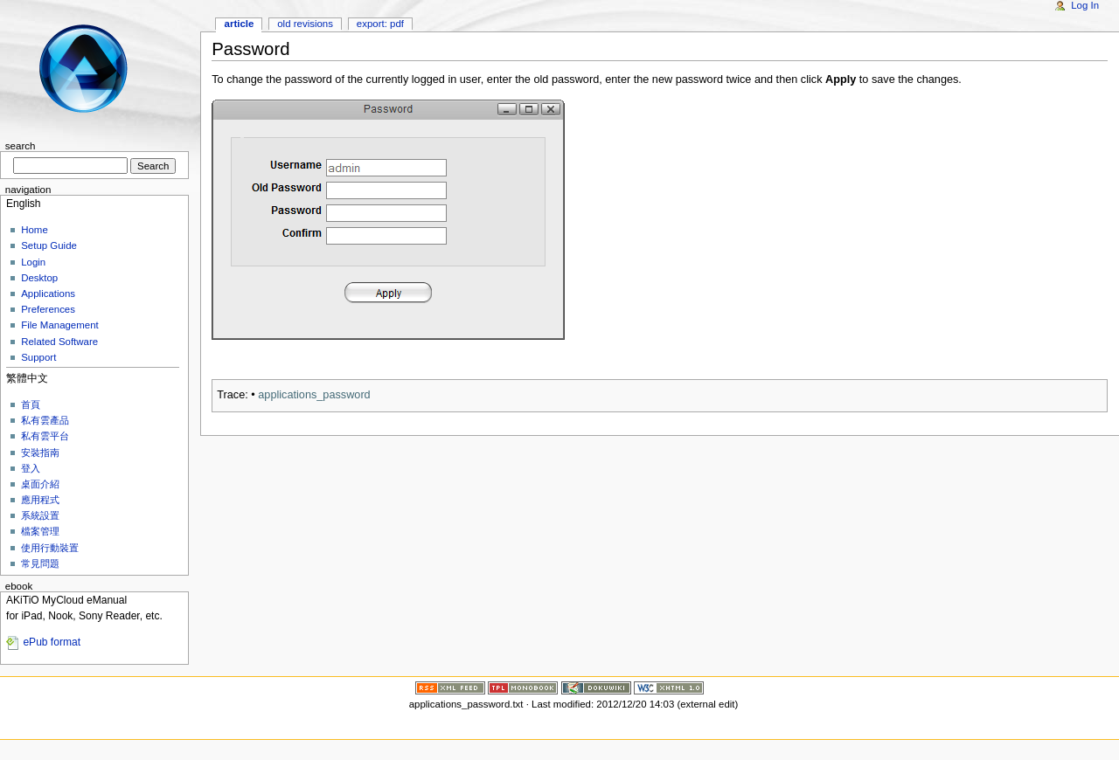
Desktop (39, 278)
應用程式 (40, 499)
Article (239, 23)
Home (34, 230)
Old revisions (305, 23)
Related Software (59, 341)
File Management (60, 325)
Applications (48, 293)
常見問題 (40, 563)
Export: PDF (380, 23)
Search (20, 146)
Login (33, 262)
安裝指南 (40, 452)
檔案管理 (40, 531)
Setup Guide (49, 245)
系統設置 (40, 515)
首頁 (30, 404)
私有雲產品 (45, 420)
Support (38, 357)
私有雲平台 (45, 436)
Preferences (48, 309)
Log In (1085, 5)
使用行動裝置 (50, 547)
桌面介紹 (40, 484)
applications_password (314, 395)
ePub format (51, 642)
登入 (30, 468)
